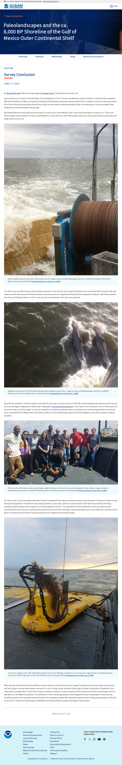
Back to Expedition (14, 16)
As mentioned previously (62, 406)
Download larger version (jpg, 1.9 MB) (64, 393)
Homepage (28, 732)
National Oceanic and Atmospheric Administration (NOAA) (72, 759)
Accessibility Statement (60, 744)
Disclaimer (54, 741)
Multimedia (28, 741)
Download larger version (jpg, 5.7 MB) (79, 675)
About (25, 753)
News (25, 744)
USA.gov (53, 753)
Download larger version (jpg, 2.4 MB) (46, 281)
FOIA (52, 747)
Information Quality (58, 750)
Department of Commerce (38, 759)
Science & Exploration (32, 735)
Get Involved (28, 747)
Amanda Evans (47, 93)
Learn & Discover (30, 738)
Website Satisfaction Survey (35, 750)
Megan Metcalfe (14, 93)
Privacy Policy (56, 738)
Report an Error (57, 735)
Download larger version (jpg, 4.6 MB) (92, 490)
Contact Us (55, 732)
